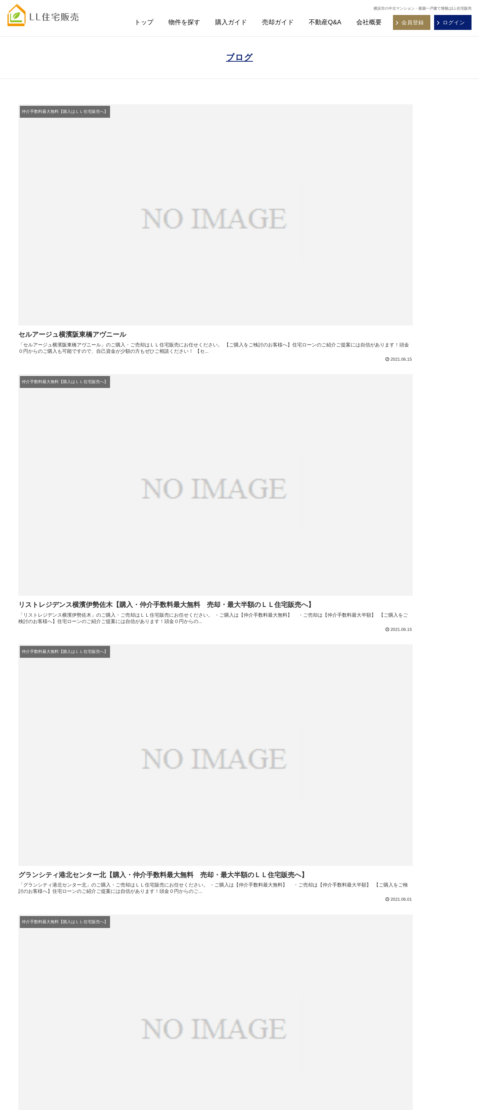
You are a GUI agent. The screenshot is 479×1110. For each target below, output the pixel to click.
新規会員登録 (155, 968)
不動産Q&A (325, 22)
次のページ (240, 753)
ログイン (150, 979)
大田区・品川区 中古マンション (68, 990)
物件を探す (184, 22)
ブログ (239, 57)
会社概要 (369, 22)
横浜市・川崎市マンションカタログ (392, 957)
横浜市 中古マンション (59, 957)
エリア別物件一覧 (159, 1013)
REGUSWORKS (431, 1090)
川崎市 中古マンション (59, 979)
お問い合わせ (368, 1004)
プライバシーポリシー (378, 1015)
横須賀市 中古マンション (61, 968)
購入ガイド (231, 22)
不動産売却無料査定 (269, 979)
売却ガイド (278, 22)
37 (270, 782)
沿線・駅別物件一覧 (162, 1024)
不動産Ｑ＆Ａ (154, 1002)
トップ (143, 22)
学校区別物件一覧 (159, 1035)
